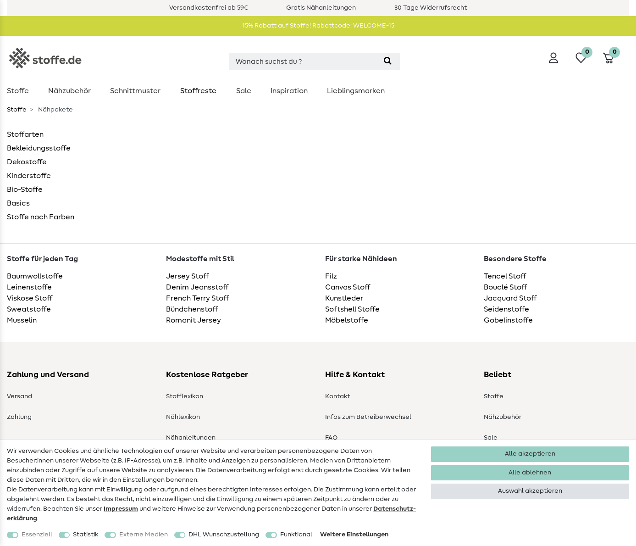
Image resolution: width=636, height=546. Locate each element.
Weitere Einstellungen (354, 534)
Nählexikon (183, 417)
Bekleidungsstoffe (39, 148)
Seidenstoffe (506, 309)
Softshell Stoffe (352, 309)
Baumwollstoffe (35, 276)
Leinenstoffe (29, 287)
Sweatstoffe (29, 309)
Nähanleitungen (191, 438)
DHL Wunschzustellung (223, 534)
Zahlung (19, 417)
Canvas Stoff (347, 287)
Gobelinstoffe (508, 320)
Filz (331, 276)
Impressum (121, 509)
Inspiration (289, 91)
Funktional (296, 534)
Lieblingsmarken (356, 91)
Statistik (85, 534)
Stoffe (18, 91)
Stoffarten (25, 134)
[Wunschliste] (581, 57)
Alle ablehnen (530, 472)
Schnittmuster (135, 91)
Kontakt (337, 396)
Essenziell (37, 534)
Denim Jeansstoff (197, 287)
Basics (18, 203)
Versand (19, 396)
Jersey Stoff (187, 276)
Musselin (22, 320)
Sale (243, 91)
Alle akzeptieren (530, 454)
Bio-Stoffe (25, 189)
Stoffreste (198, 91)
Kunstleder (344, 298)
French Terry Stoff (197, 298)
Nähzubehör (69, 91)
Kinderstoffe (29, 175)
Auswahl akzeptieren (530, 491)
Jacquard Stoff (510, 298)
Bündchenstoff (192, 309)
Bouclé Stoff (505, 287)
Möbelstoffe (346, 320)
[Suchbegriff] (302, 61)
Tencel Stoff (505, 276)
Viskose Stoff (29, 298)
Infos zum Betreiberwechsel (368, 417)
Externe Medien (143, 534)
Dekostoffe (27, 162)
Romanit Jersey (193, 320)
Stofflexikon (184, 396)
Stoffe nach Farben (40, 217)
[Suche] (387, 61)
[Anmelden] (553, 57)
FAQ (331, 438)
